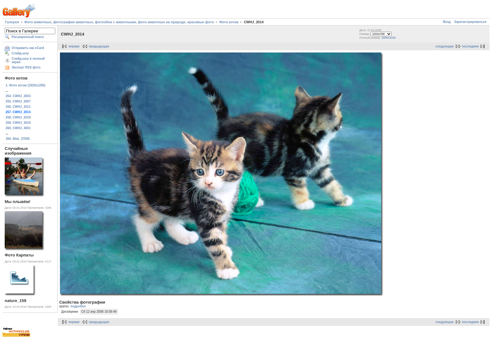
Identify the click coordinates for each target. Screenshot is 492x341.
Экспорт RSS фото (26, 67)
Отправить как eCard (28, 48)
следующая (445, 46)
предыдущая (99, 46)
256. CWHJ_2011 (18, 106)
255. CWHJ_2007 (18, 101)
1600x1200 (389, 37)
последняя (470, 46)
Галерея (12, 22)
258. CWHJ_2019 (18, 117)
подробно (78, 306)
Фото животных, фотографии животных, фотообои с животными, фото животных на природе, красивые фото (119, 22)
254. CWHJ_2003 (18, 96)
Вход (447, 22)
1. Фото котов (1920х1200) (25, 85)
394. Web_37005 (18, 138)
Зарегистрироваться (470, 22)
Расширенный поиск (28, 37)
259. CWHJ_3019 (18, 122)
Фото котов (228, 22)
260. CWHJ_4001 (18, 128)
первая (73, 46)
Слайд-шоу (20, 53)
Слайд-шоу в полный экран (28, 60)
